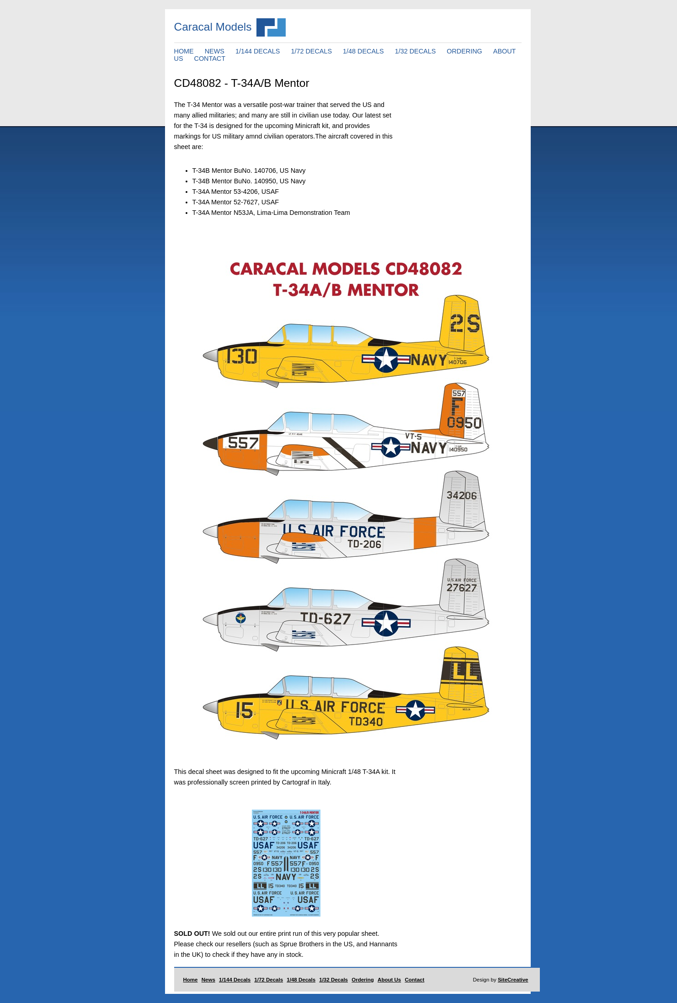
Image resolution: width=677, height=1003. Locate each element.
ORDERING (464, 51)
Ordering (363, 979)
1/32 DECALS (415, 51)
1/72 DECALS (311, 51)
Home (190, 979)
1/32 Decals (333, 979)
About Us (389, 979)
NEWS (214, 51)
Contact (414, 979)
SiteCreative (513, 979)
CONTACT (209, 58)
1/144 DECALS (257, 51)
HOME (184, 51)
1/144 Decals (235, 979)
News (208, 979)
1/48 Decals (301, 979)
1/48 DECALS (363, 51)
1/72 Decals (268, 979)
